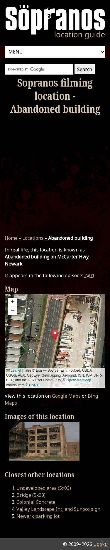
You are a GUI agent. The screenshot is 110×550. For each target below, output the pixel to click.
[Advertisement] (55, 175)
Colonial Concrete (35, 502)
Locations (32, 238)
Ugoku (100, 544)
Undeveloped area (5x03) (43, 488)
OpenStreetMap (78, 380)
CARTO (35, 385)
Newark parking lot (38, 516)
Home (11, 238)
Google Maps (66, 396)
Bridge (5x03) (30, 495)
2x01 (89, 275)
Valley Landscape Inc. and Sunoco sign (58, 509)
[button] (55, 335)
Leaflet (13, 370)
